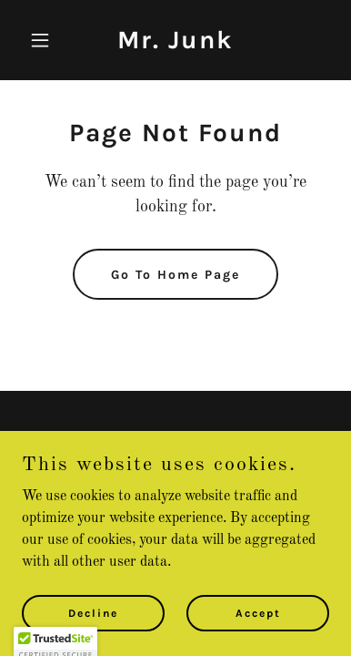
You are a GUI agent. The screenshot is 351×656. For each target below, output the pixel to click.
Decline (93, 612)
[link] (175, 44)
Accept (258, 612)
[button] (45, 40)
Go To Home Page (175, 274)
